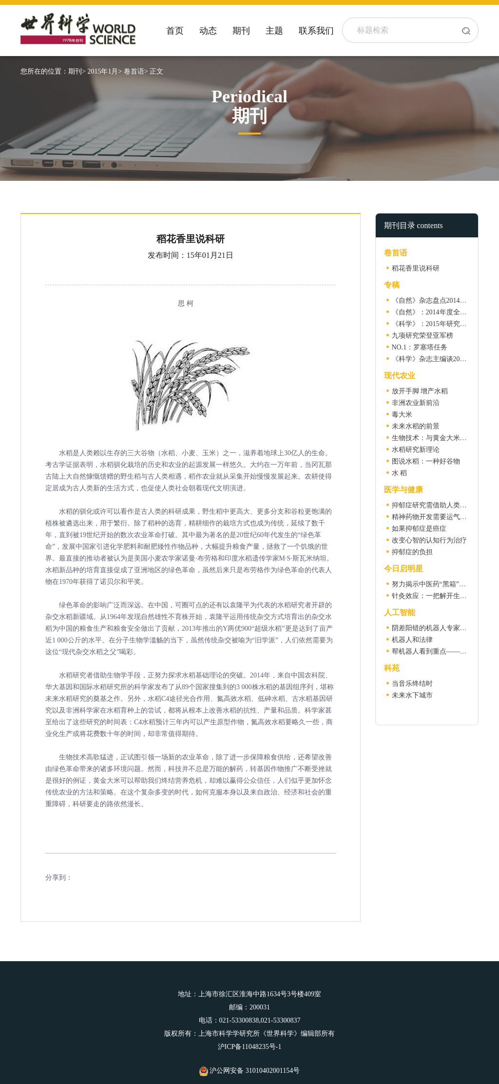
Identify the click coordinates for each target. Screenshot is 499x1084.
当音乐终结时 (412, 683)
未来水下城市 (412, 695)
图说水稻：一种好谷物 (426, 461)
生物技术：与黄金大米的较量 (436, 438)
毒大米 (402, 414)
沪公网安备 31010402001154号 (249, 1070)
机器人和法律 (412, 639)
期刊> (77, 71)
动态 (208, 31)
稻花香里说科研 (416, 268)
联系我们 (316, 31)
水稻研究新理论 (416, 449)
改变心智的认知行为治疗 (429, 540)
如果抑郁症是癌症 (419, 528)
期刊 (241, 31)
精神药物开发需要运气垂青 (433, 517)
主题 (274, 31)
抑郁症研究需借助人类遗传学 (436, 505)
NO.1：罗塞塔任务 (420, 347)
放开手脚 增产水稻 (420, 391)
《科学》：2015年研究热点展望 (439, 324)
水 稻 (399, 473)
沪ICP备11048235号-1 (250, 1046)
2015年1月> (104, 71)
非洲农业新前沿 (416, 402)
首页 (175, 31)
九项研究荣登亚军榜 (422, 335)
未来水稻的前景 (416, 426)
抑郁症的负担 (412, 552)
